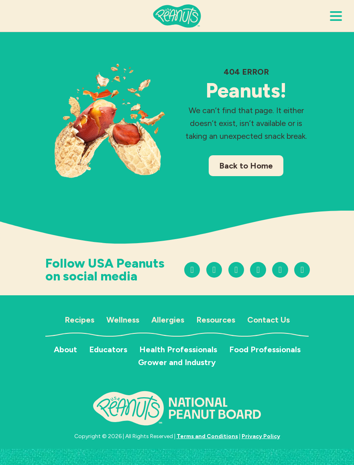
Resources (215, 320)
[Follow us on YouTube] (236, 270)
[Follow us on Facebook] (258, 270)
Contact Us (268, 320)
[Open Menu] (336, 16)
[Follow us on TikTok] (214, 270)
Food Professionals (265, 349)
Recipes (79, 320)
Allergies (167, 320)
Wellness (122, 320)
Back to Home (246, 166)
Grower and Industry (177, 362)
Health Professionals (178, 349)
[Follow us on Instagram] (192, 270)
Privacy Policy (261, 436)
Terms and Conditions (207, 436)
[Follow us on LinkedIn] (280, 270)
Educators (108, 349)
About (65, 349)
